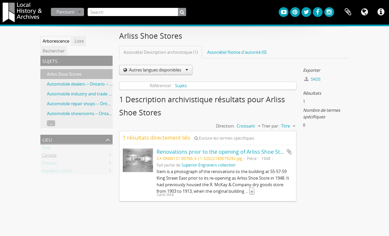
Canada (49, 156)
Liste (79, 41)
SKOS (312, 79)
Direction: (225, 126)
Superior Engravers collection (208, 164)
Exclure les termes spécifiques (224, 138)
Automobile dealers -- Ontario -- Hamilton (87, 84)
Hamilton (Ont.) (57, 172)
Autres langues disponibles (158, 70)
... (51, 123)
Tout (46, 148)
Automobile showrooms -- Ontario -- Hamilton (92, 113)
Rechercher (54, 51)
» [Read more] (252, 191)
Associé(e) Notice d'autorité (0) (237, 52)
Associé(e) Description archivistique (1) (160, 52)
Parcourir (65, 12)
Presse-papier (348, 12)
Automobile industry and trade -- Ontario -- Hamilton (98, 94)
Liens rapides (381, 12)
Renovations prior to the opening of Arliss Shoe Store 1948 (229, 151)
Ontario (49, 164)
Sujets (181, 85)
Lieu (47, 139)
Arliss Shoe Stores (64, 74)
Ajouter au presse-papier (289, 151)
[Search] (137, 12)
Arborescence (56, 41)
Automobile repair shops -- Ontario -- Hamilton (92, 104)
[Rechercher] (182, 12)
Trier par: (270, 126)
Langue (364, 12)
